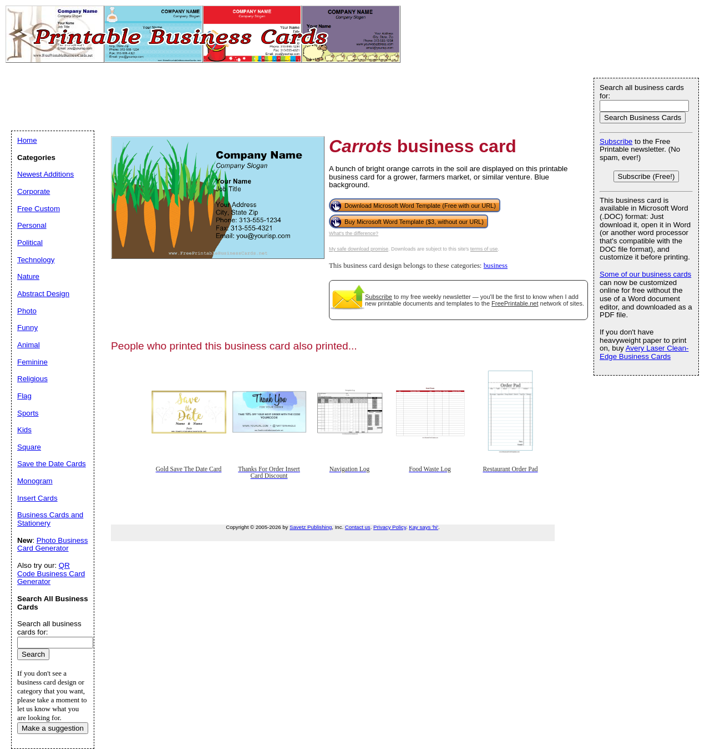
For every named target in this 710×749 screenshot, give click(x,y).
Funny (27, 327)
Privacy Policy (389, 527)
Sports (28, 413)
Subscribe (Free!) (646, 176)
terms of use (484, 249)
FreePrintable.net (514, 303)
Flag (24, 396)
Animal (28, 345)
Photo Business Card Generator (52, 544)
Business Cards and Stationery (50, 519)
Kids (24, 430)
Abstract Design (43, 293)
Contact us (358, 527)
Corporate (33, 191)
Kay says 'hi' (423, 527)
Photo (27, 311)
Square (29, 447)
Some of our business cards (645, 274)
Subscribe (378, 296)
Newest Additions (45, 174)
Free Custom (38, 208)
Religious (32, 378)
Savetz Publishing (311, 527)
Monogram (35, 481)
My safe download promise (358, 249)
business (496, 265)
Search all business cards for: (642, 91)
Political (30, 242)
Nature (28, 276)
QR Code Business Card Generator (51, 573)
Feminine (32, 362)
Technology (35, 260)
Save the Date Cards (51, 464)
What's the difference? (353, 233)
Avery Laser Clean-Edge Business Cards (644, 352)
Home (27, 140)
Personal (32, 225)
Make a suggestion (53, 728)
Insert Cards (37, 498)
